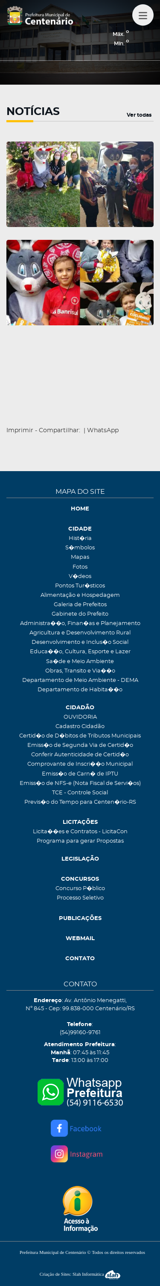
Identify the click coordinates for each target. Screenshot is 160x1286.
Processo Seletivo (80, 898)
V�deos (80, 576)
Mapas (80, 557)
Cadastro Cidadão (80, 726)
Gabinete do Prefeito (80, 614)
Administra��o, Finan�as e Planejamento (80, 623)
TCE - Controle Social (80, 793)
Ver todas (139, 115)
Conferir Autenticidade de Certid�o (80, 755)
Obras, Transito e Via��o (80, 671)
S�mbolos (80, 548)
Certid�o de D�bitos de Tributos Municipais (80, 736)
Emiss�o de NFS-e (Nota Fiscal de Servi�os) (80, 783)
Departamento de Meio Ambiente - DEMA (80, 680)
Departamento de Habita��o (80, 690)
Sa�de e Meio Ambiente (80, 661)
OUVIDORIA (80, 717)
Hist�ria (80, 538)
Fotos (80, 567)
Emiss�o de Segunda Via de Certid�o (80, 745)
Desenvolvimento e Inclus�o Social (80, 642)
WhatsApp (103, 431)
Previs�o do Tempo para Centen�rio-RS (80, 802)
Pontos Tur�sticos (80, 586)
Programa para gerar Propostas (80, 841)
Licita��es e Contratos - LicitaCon (80, 832)
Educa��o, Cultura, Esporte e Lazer (80, 652)
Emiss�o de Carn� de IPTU (80, 774)
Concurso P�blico (80, 888)
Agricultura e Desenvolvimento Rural (80, 633)
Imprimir (19, 431)
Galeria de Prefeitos (80, 605)
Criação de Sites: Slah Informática (80, 1274)
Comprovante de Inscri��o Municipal (80, 764)
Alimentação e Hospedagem (80, 595)
